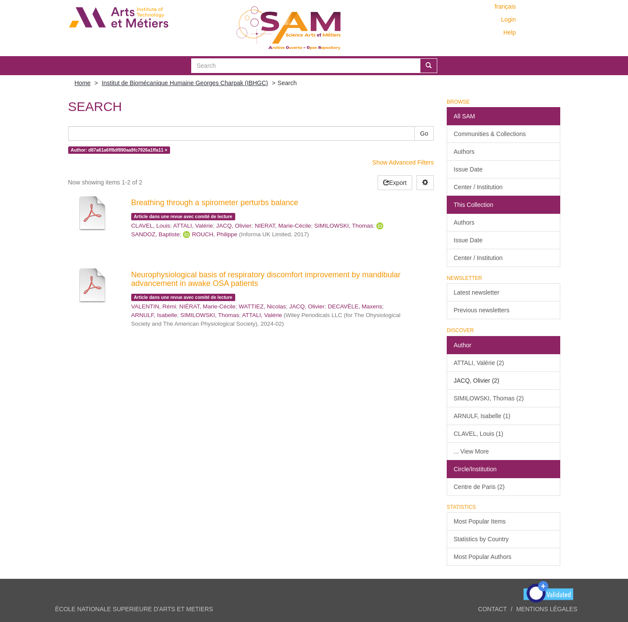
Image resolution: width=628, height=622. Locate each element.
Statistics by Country (481, 539)
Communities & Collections (490, 133)
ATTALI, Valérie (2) (479, 362)
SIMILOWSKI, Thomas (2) (489, 398)
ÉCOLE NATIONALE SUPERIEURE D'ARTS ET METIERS (134, 609)
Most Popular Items (480, 521)
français (505, 6)
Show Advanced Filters (403, 162)
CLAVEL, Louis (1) (478, 433)
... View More (471, 451)
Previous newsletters (481, 310)
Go (424, 133)
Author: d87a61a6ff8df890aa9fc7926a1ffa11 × (119, 149)
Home (83, 82)
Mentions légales (547, 609)
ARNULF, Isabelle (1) (482, 416)
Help (509, 32)
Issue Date (468, 169)
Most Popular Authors (482, 556)
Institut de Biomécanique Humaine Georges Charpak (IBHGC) (185, 82)
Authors (464, 151)
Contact (492, 609)
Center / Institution (478, 187)
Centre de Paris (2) (479, 486)
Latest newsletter (476, 292)
